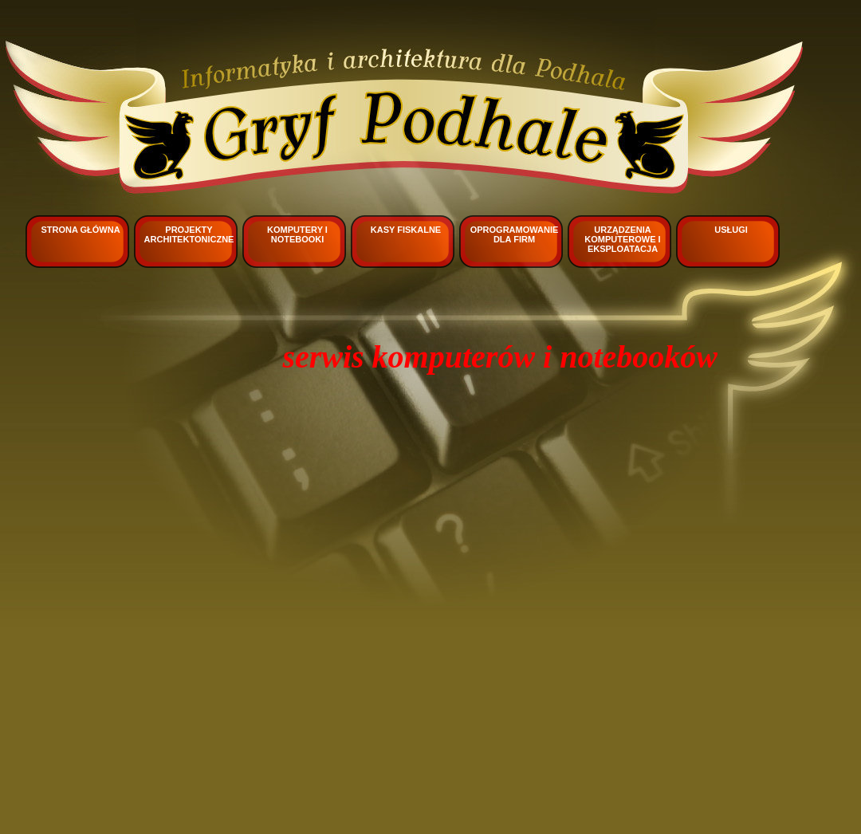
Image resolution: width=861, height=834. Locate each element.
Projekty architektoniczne (189, 234)
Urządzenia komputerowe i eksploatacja (622, 239)
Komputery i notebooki (297, 234)
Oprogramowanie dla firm (514, 234)
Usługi (731, 229)
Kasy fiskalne (406, 229)
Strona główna (80, 229)
